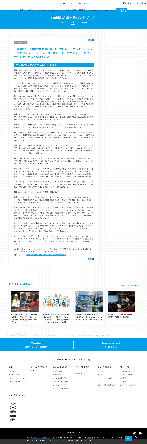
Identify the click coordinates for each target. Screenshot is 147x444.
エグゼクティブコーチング (36, 10)
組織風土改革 (57, 376)
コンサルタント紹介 (126, 379)
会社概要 (123, 383)
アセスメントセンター (60, 393)
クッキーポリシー (59, 440)
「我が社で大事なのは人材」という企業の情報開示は (46, 259)
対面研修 (11, 376)
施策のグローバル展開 (60, 386)
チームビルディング (59, 390)
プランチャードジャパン (128, 390)
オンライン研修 (14, 379)
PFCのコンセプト (126, 376)
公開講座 (82, 10)
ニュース (101, 376)
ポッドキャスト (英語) (105, 383)
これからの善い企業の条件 (106, 390)
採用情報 (123, 386)
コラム (100, 386)
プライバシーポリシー (41, 438)
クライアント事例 (70, 10)
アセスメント (15, 386)
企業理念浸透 (57, 379)
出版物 (100, 379)
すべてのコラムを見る (128, 289)
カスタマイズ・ (17, 383)
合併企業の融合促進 (59, 383)
